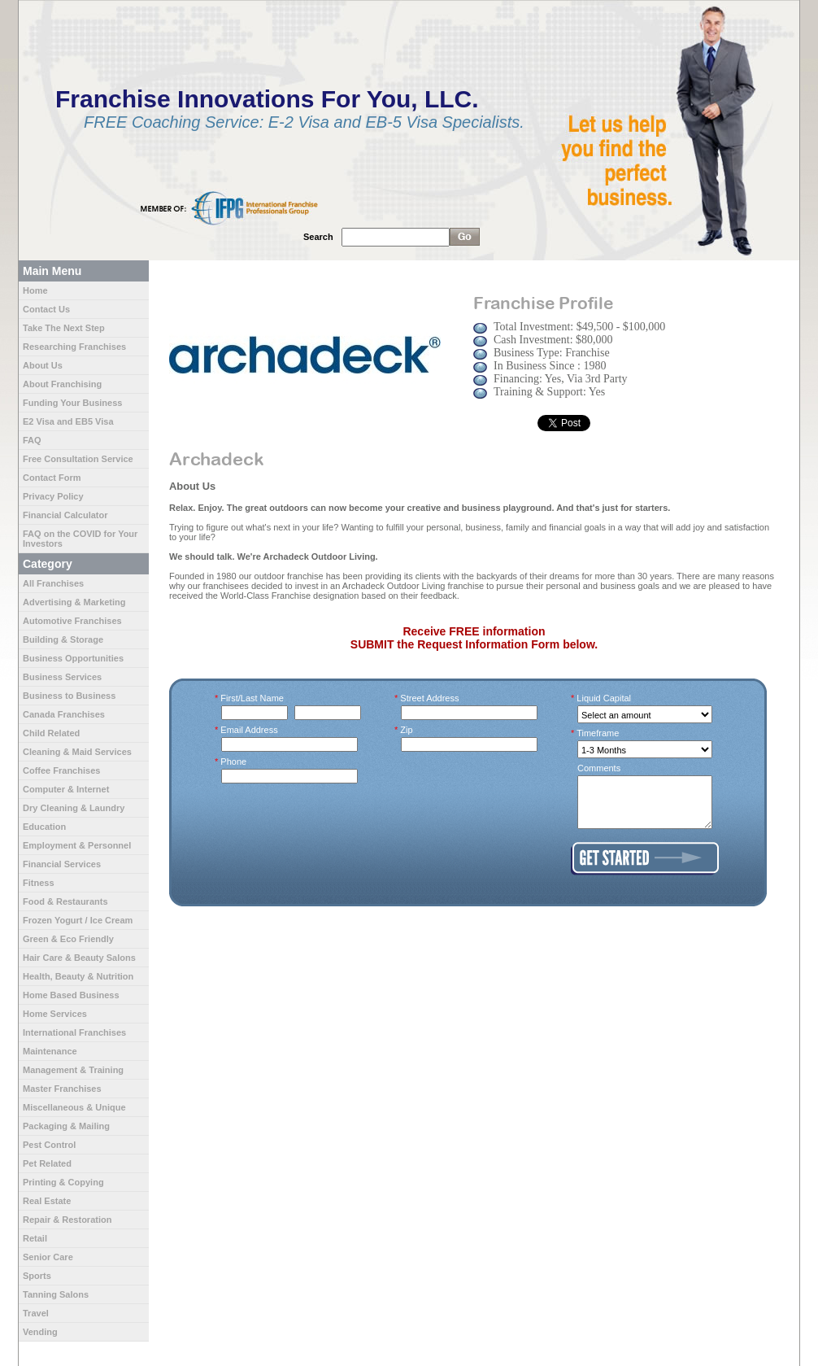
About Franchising (62, 384)
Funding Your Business (72, 403)
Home (35, 290)
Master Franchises (62, 1088)
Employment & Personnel (77, 845)
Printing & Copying (63, 1182)
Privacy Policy (53, 496)
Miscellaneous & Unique (74, 1107)
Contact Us (46, 309)
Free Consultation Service (78, 459)
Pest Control (49, 1145)
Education (44, 826)
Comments (598, 768)
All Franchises (53, 583)
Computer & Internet (66, 789)
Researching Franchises (74, 346)
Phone (233, 761)
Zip (407, 730)
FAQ (32, 440)
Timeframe (598, 733)
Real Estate (47, 1201)
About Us (43, 365)
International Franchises (74, 1032)
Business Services (62, 677)
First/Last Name (252, 698)
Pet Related (47, 1163)
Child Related (51, 733)
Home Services (55, 1014)
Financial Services (62, 864)
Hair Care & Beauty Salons (79, 957)
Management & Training (73, 1070)
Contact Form (52, 477)
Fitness (38, 883)
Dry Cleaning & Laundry (73, 808)
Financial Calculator (65, 515)
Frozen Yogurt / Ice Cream (78, 920)
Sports (37, 1276)
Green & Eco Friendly (68, 939)
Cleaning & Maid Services (77, 752)
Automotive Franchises (72, 621)
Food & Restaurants (65, 901)
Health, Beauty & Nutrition (78, 976)
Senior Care (48, 1257)
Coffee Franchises (61, 770)
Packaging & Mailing (66, 1126)
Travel (36, 1313)
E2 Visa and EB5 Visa (68, 421)
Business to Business (69, 695)
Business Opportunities (73, 658)
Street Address (430, 698)
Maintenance (50, 1051)
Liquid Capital (604, 698)
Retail (35, 1238)
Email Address (249, 730)
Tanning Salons (56, 1294)
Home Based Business (71, 995)
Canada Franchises (64, 714)
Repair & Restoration (67, 1219)
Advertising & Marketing (74, 602)
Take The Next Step (64, 328)
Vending (40, 1332)
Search (318, 237)
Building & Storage (63, 639)
